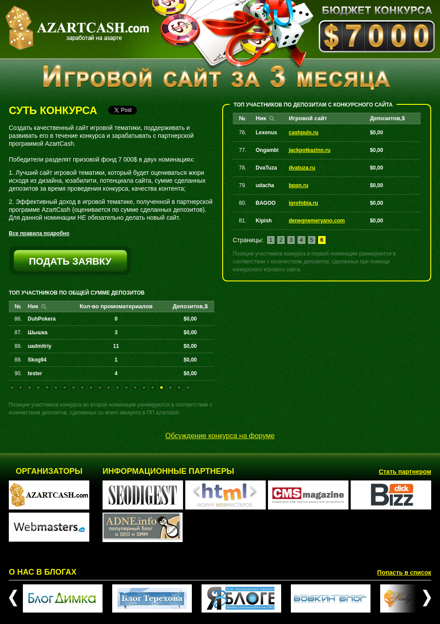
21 (187, 387)
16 (143, 387)
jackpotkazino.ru (309, 150)
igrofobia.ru (303, 203)
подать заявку (70, 261)
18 (161, 387)
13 (117, 387)
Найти (44, 306)
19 (170, 387)
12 (108, 387)
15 (135, 387)
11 (99, 387)
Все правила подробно (39, 233)
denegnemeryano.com (317, 221)
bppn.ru (298, 185)
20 (179, 387)
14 (126, 387)
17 (152, 387)
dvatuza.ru (302, 168)
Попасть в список (404, 572)
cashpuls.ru (303, 132)
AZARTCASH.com (77, 28)
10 (91, 387)
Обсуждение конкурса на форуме (220, 435)
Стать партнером (405, 471)
